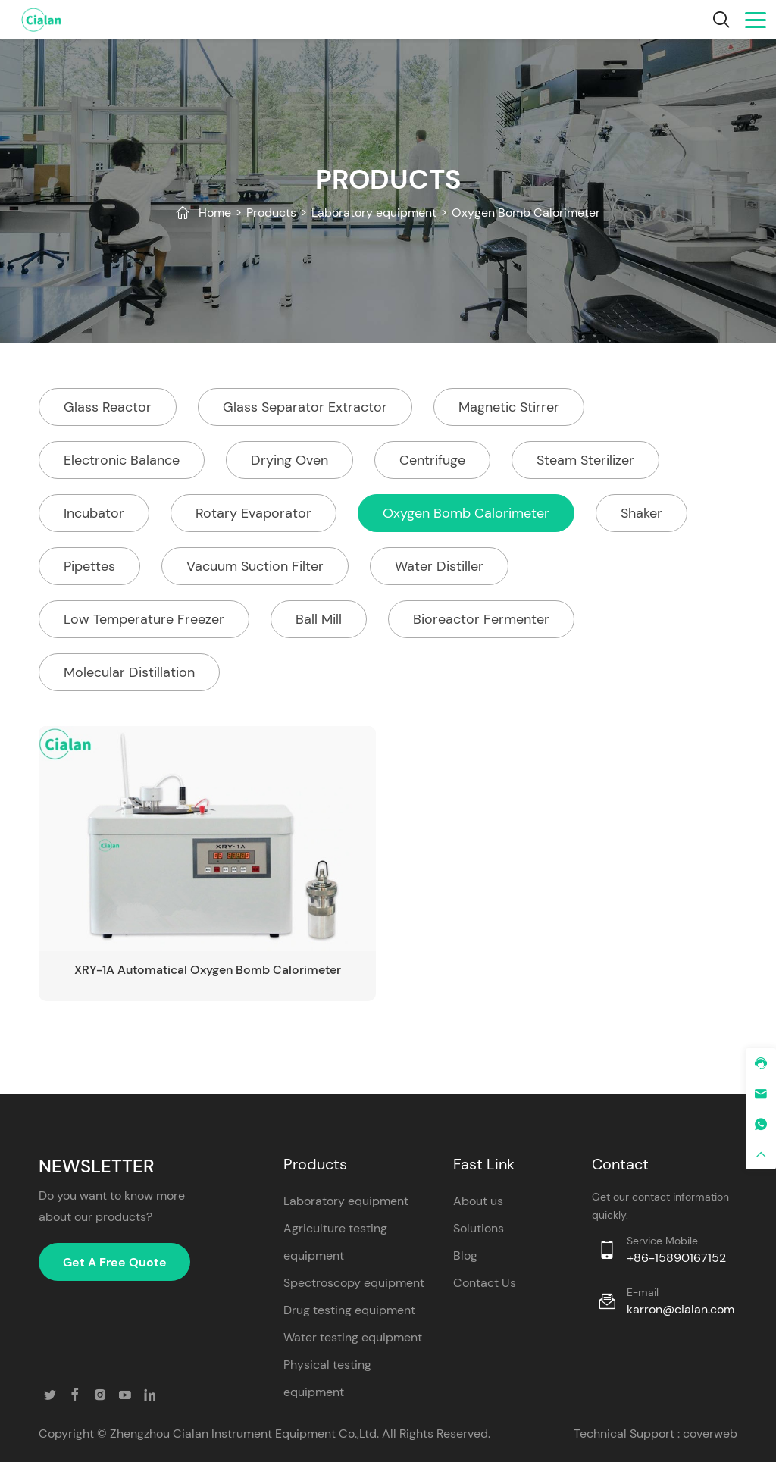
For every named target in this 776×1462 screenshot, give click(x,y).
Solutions (478, 1228)
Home (215, 213)
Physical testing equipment (327, 1378)
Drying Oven (289, 460)
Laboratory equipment (373, 213)
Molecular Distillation (129, 672)
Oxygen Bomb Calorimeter (526, 213)
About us (478, 1201)
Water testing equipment (352, 1337)
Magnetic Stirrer (508, 407)
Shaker (641, 513)
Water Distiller (439, 566)
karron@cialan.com (680, 1309)
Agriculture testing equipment (335, 1241)
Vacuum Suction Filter (255, 566)
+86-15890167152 (676, 1258)
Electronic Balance (122, 460)
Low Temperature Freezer (144, 619)
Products (271, 213)
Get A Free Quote (115, 1262)
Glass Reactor (108, 407)
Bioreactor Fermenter (481, 619)
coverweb (710, 1434)
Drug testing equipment (349, 1310)
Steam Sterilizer (585, 460)
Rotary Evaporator (253, 513)
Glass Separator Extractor (305, 407)
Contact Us (484, 1283)
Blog (465, 1255)
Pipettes (89, 566)
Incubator (94, 513)
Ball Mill (319, 619)
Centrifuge (432, 460)
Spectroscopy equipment (353, 1283)
